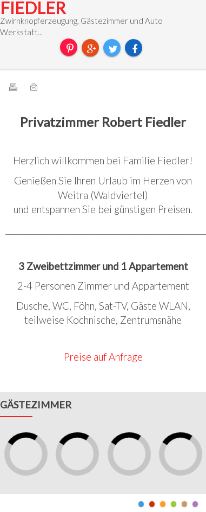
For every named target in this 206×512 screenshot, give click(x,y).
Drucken (13, 86)
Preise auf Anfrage (103, 357)
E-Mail (33, 86)
